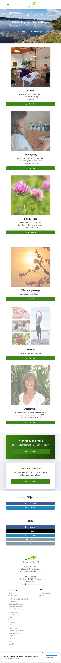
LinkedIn (33, 508)
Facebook (32, 504)
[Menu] (8, 4)
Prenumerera (30, 452)
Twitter (32, 532)
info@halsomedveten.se (30, 584)
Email (33, 540)
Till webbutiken (30, 233)
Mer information (30, 104)
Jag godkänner (51, 657)
